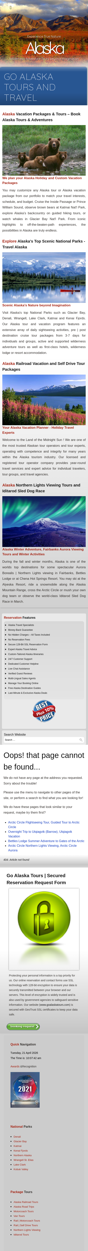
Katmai (17, 1146)
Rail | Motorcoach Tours (27, 1220)
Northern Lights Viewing (27, 1230)
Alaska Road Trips (24, 1206)
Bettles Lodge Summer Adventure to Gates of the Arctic (46, 841)
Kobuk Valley (21, 1169)
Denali (17, 1136)
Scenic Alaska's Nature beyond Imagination (36, 305)
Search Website (15, 734)
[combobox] (44, 740)
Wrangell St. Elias (23, 1160)
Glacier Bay (20, 1141)
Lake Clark (20, 1164)
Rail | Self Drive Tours (26, 1225)
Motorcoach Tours (24, 1211)
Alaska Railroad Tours (26, 1202)
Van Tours (19, 1216)
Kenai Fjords (21, 1150)
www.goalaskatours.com (54, 1004)
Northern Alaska (23, 1155)
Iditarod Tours (21, 1234)
